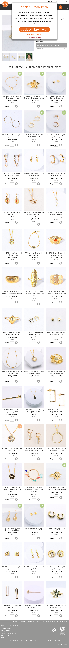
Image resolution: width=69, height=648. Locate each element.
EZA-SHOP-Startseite (16, 637)
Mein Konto (59, 2)
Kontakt (14, 618)
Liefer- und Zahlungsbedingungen (47, 618)
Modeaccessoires (62, 641)
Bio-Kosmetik (39, 637)
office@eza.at (5, 634)
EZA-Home (51, 2)
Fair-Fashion (49, 637)
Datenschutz (64, 618)
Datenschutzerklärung (34, 37)
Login (65, 2)
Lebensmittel (29, 637)
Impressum (22, 618)
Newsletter (31, 618)
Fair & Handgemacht (61, 637)
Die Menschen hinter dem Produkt (48, 45)
